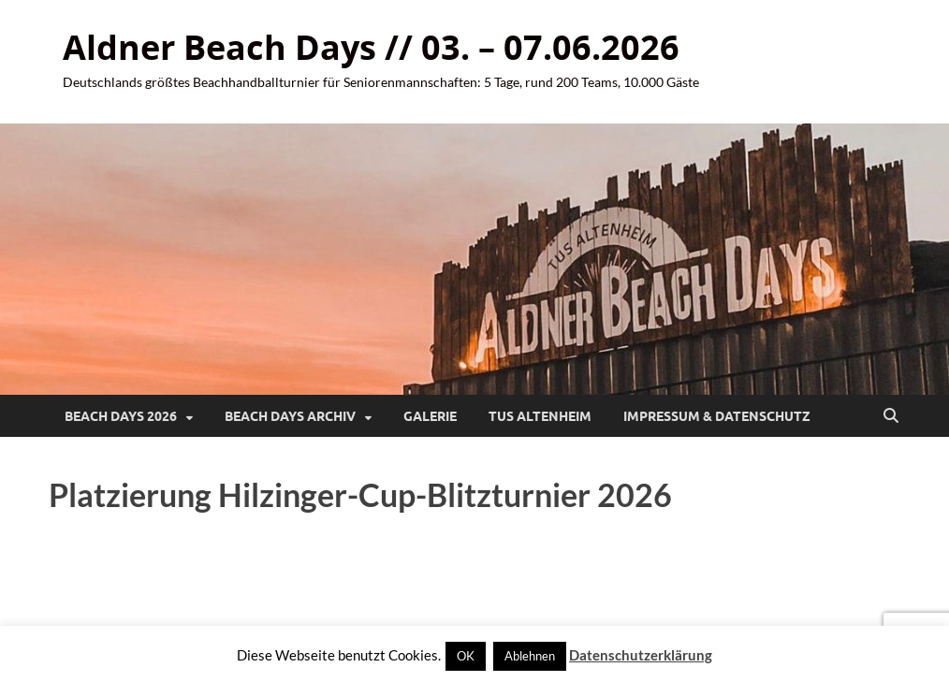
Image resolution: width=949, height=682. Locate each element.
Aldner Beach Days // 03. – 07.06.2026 (371, 47)
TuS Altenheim (540, 416)
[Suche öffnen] (891, 416)
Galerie (430, 416)
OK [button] (465, 655)
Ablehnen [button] (529, 655)
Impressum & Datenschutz (716, 416)
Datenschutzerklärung (640, 654)
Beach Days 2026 (121, 416)
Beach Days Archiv (290, 416)
